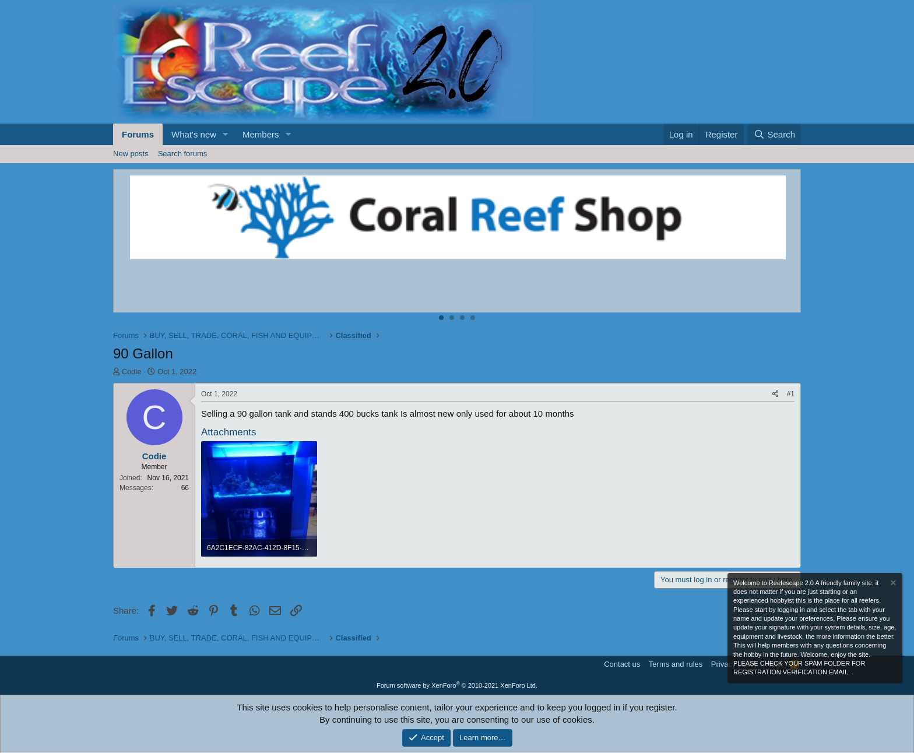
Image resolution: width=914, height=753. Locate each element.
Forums (138, 134)
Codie (132, 371)
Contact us (622, 664)
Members (260, 134)
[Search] (774, 134)
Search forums (183, 153)
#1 (791, 394)
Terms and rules (675, 664)
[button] (225, 134)
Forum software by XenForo (457, 685)
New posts (131, 153)
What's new (193, 134)
